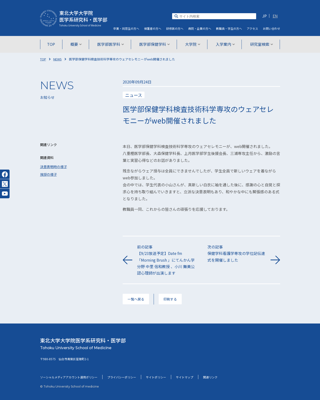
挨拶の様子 (48, 174)
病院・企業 (199, 28)
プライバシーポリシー (121, 377)
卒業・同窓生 (126, 28)
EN (275, 16)
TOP (51, 44)
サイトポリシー (156, 377)
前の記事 (166, 260)
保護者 (152, 28)
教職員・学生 (229, 28)
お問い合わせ (271, 28)
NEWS (57, 59)
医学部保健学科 (154, 44)
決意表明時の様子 (53, 166)
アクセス (252, 28)
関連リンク (210, 377)
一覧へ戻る (135, 299)
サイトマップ (184, 377)
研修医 (174, 28)
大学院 (192, 44)
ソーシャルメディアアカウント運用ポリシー (68, 377)
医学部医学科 (110, 44)
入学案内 (225, 44)
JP (264, 16)
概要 (76, 44)
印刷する (170, 299)
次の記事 (236, 253)
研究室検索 (261, 44)
